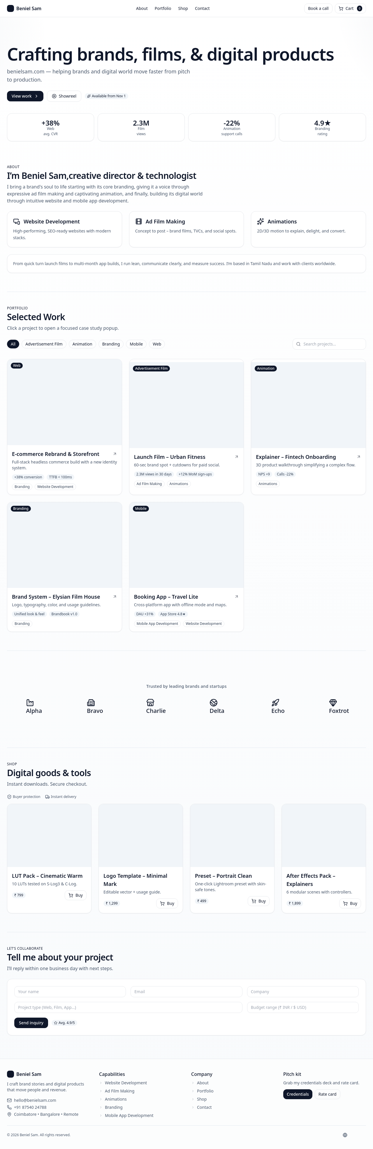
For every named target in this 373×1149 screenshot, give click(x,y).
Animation (82, 344)
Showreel (64, 96)
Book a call (318, 8)
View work (25, 96)
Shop (183, 8)
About (142, 8)
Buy (75, 895)
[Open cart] (350, 8)
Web (157, 344)
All (13, 344)
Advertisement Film (44, 344)
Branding (111, 344)
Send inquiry (31, 1022)
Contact (202, 8)
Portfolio (163, 8)
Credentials (298, 1094)
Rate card (328, 1094)
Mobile (136, 344)
